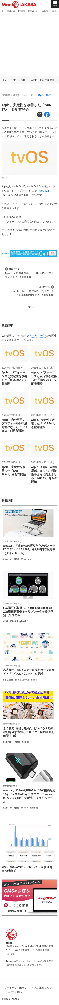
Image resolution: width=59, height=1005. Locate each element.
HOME (5, 80)
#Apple (41, 95)
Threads (21, 11)
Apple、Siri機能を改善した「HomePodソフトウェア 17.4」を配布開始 (29, 272)
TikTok (54, 11)
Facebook (10, 11)
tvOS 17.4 (44, 190)
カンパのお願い (13, 992)
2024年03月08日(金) (11, 95)
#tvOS (48, 95)
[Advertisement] (29, 45)
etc (14, 80)
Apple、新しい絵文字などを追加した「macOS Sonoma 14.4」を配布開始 (33, 290)
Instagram (32, 11)
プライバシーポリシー (16, 987)
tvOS (23, 80)
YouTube (44, 11)
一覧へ (29, 307)
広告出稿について (44, 987)
